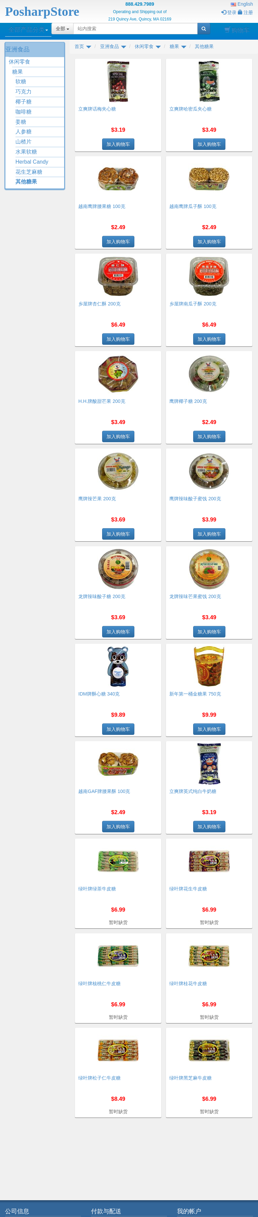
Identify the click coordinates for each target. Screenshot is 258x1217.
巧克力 (23, 91)
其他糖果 (26, 181)
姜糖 (20, 122)
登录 (228, 12)
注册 (245, 12)
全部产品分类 (28, 29)
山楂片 (23, 141)
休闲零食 (19, 62)
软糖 (20, 81)
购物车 (237, 30)
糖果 (17, 72)
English (242, 4)
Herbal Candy (31, 162)
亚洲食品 (17, 49)
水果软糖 (26, 152)
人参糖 (23, 131)
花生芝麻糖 (28, 172)
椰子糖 (23, 101)
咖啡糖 (23, 112)
